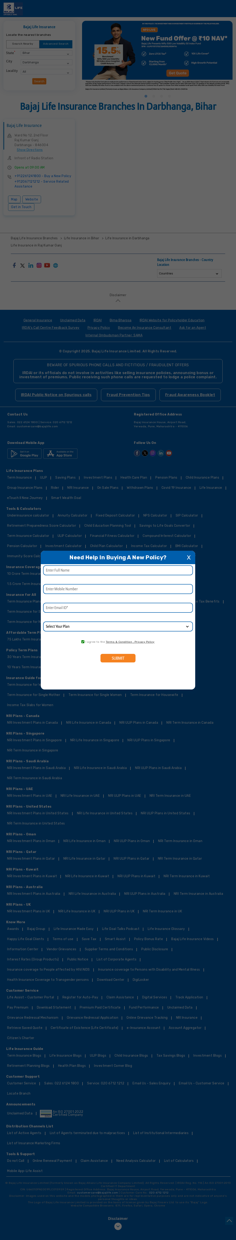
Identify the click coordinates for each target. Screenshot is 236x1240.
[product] (118, 626)
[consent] (82, 641)
